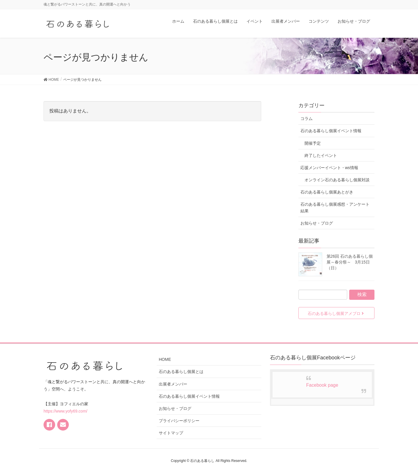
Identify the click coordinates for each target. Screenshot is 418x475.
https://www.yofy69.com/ (65, 411)
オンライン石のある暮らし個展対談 (337, 180)
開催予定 (313, 143)
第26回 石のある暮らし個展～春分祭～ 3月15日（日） (350, 262)
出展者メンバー (173, 384)
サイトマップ (171, 433)
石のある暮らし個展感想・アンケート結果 (335, 207)
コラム (306, 118)
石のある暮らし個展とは (181, 371)
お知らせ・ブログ (316, 223)
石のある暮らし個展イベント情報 (330, 130)
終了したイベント (321, 155)
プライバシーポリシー (179, 420)
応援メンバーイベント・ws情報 (329, 167)
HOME (165, 359)
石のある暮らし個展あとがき (326, 192)
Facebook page (322, 385)
